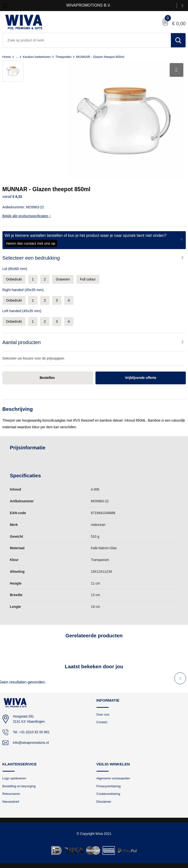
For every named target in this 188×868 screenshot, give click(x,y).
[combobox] (87, 40)
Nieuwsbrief (10, 801)
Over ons (102, 714)
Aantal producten (21, 342)
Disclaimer (103, 801)
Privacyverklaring (108, 786)
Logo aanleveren (14, 778)
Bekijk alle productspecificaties (26, 216)
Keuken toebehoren (37, 57)
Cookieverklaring (108, 794)
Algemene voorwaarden (113, 778)
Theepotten (63, 57)
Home (6, 57)
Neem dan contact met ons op (30, 243)
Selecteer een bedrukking (31, 258)
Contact (101, 722)
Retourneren (11, 794)
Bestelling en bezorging (19, 786)
